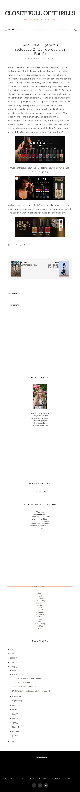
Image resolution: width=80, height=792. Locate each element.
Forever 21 (40, 605)
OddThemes (70, 778)
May (14, 718)
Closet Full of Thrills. (37, 778)
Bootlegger (40, 598)
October (15, 696)
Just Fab (40, 626)
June (14, 714)
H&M (40, 596)
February (16, 731)
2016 (12, 649)
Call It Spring (40, 623)
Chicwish (40, 610)
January (15, 736)
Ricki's (40, 594)
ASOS (40, 607)
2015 (12, 653)
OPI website (42, 205)
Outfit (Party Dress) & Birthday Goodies (27, 678)
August (15, 705)
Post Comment (48, 58)
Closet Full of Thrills (40, 13)
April (14, 723)
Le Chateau (40, 614)
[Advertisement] (40, 454)
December (16, 670)
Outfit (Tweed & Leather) (21, 682)
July (13, 709)
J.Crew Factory (40, 600)
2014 (12, 658)
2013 (12, 662)
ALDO (40, 628)
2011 (12, 741)
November (16, 675)
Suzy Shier (40, 603)
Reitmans (40, 612)
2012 (12, 667)
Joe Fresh (40, 617)
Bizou (40, 619)
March (14, 727)
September (16, 701)
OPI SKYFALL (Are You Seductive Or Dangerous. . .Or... (32, 691)
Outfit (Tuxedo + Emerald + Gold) (24, 687)
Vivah (40, 621)
